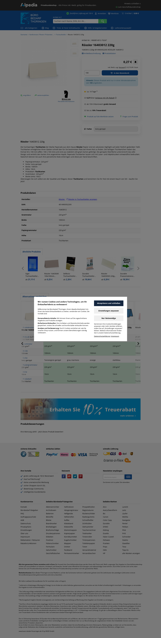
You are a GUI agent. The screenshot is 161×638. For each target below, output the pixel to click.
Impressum (115, 336)
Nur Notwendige (108, 318)
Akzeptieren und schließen (108, 303)
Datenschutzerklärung (102, 336)
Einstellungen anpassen (108, 311)
